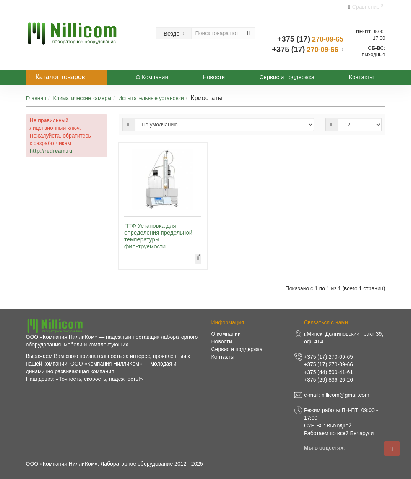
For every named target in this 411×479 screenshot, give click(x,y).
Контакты (361, 77)
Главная (36, 98)
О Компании (152, 77)
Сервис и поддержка (287, 77)
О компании (226, 334)
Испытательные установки (151, 98)
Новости (214, 77)
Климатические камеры (82, 98)
